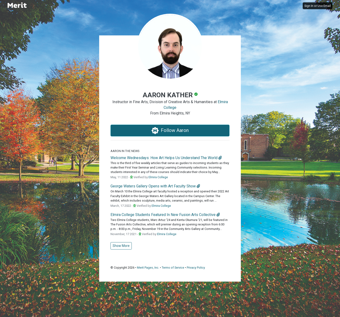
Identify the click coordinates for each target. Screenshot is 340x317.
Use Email (324, 6)
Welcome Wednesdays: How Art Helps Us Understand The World (163, 158)
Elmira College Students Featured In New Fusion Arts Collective (163, 214)
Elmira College (158, 177)
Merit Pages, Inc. (148, 267)
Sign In (308, 6)
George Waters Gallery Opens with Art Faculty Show (153, 186)
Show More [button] (121, 246)
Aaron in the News (124, 151)
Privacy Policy (196, 267)
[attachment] (220, 158)
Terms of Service (173, 267)
